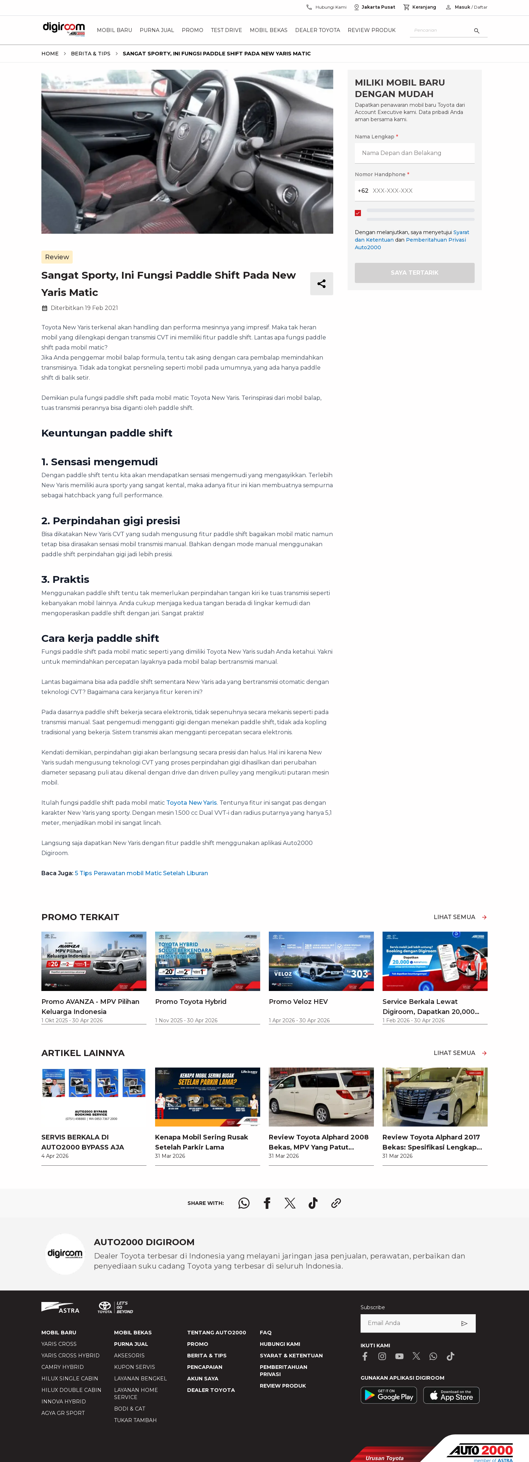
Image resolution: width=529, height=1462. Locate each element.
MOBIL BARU (58, 1332)
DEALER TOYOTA (211, 1390)
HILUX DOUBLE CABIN (71, 1390)
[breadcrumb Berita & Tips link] (89, 53)
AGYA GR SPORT (63, 1413)
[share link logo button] (336, 1203)
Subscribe (373, 1307)
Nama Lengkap (376, 136)
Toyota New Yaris (191, 802)
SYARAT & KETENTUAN (291, 1355)
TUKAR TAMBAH (135, 1420)
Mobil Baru (114, 30)
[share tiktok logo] (313, 1203)
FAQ (266, 1332)
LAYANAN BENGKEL (140, 1378)
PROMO (197, 1344)
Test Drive (226, 30)
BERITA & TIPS (207, 1355)
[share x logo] (290, 1203)
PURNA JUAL (131, 1344)
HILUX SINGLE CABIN (69, 1378)
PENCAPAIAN (204, 1367)
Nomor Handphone (382, 174)
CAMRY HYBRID (62, 1367)
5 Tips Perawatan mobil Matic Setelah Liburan (141, 873)
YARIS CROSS (59, 1344)
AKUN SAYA (202, 1378)
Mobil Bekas (269, 30)
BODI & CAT (129, 1409)
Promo (192, 30)
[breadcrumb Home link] (50, 53)
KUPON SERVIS (134, 1367)
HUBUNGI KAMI (280, 1344)
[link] (93, 1116)
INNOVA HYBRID (63, 1401)
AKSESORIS (129, 1355)
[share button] (321, 283)
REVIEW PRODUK (283, 1386)
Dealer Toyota (317, 30)
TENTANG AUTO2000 (216, 1332)
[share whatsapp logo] (244, 1203)
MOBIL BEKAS (133, 1332)
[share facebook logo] (267, 1203)
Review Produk (371, 30)
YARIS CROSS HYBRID (70, 1355)
